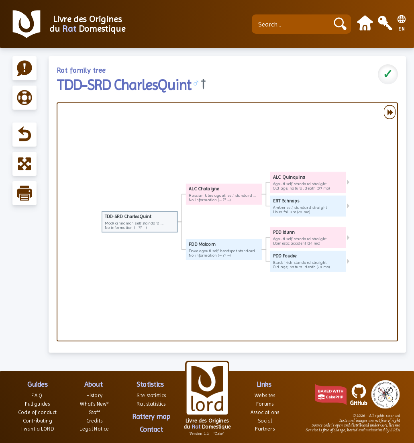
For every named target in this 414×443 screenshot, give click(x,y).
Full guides (37, 404)
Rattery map (151, 416)
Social (265, 421)
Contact (151, 429)
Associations (265, 412)
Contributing (37, 421)
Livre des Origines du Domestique (87, 24)
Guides (37, 384)
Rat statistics (151, 404)
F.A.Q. (37, 395)
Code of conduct (37, 412)
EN (401, 29)
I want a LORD (37, 429)
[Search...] (292, 24)
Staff (94, 412)
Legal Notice (94, 429)
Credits (94, 421)
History (94, 395)
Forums (264, 404)
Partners (264, 429)
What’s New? (94, 404)
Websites (265, 395)
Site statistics (151, 395)
